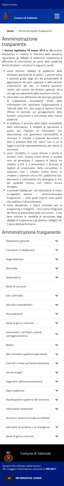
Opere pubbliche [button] (15, 391)
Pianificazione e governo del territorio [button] (27, 400)
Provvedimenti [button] (14, 314)
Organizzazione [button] (14, 259)
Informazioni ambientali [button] (19, 409)
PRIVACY (51, 469)
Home (10, 31)
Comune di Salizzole (25, 17)
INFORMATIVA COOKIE (28, 478)
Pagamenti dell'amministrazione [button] (24, 381)
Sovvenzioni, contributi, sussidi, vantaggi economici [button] (24, 334)
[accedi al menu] (57, 16)
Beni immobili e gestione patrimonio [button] (26, 354)
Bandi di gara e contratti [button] (20, 323)
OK (9, 478)
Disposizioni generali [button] (17, 241)
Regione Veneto (9, 4)
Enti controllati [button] (14, 295)
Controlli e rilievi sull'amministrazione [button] (27, 363)
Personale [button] (11, 268)
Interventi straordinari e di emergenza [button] (28, 427)
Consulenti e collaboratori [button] (20, 250)
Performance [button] (13, 277)
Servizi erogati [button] (14, 372)
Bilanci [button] (10, 345)
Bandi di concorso (16, 286)
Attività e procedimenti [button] (19, 305)
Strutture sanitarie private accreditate (28, 418)
